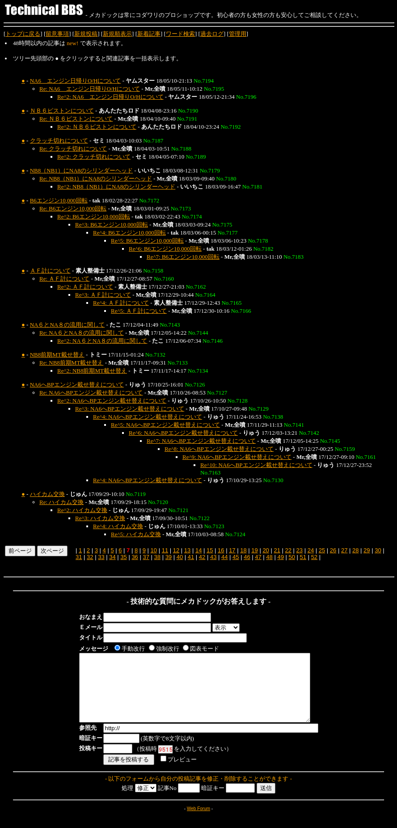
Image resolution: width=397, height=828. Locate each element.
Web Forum (198, 822)
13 (187, 550)
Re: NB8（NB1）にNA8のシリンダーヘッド (95, 178)
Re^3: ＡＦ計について (103, 294)
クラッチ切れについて (59, 140)
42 (202, 557)
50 (291, 557)
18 (243, 550)
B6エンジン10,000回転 (59, 200)
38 (157, 557)
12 (176, 550)
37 (146, 557)
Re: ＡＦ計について (64, 278)
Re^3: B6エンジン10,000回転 (111, 224)
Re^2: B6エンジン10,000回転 (93, 216)
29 (366, 550)
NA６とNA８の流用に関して (67, 324)
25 (322, 550)
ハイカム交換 (47, 494)
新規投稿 (85, 33)
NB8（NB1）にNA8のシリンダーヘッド (81, 170)
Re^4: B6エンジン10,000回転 (129, 232)
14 (198, 550)
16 (221, 550)
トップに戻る (22, 33)
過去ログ (212, 33)
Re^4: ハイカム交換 (118, 526)
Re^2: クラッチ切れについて (94, 156)
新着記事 (148, 33)
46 (247, 557)
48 (269, 557)
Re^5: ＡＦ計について (139, 310)
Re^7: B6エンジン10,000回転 (183, 256)
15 (210, 550)
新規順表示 (117, 33)
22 (288, 550)
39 (168, 557)
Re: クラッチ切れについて (73, 148)
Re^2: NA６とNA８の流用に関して (102, 340)
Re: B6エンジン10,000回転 (72, 208)
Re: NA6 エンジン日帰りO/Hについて (89, 88)
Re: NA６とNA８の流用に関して (81, 332)
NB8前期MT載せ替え (57, 354)
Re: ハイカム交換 (61, 502)
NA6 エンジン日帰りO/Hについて (75, 80)
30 (378, 550)
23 (299, 550)
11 (165, 550)
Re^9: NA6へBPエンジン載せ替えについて (236, 457)
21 (277, 550)
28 (355, 550)
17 (232, 550)
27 (344, 550)
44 (224, 557)
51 (303, 557)
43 (213, 557)
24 (311, 550)
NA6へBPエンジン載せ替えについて (77, 384)
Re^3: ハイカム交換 (100, 518)
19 (254, 550)
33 (101, 557)
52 (314, 557)
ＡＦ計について (50, 270)
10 (154, 550)
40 (180, 557)
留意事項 (57, 33)
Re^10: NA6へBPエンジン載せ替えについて (256, 465)
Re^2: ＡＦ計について (85, 286)
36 (134, 557)
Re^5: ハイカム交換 (136, 534)
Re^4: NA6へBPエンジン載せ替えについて (147, 416)
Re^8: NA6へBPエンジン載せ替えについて (219, 449)
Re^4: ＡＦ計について (121, 302)
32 (90, 557)
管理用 (237, 33)
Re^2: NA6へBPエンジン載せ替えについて (111, 400)
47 (258, 557)
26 (333, 550)
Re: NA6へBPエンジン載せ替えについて (91, 392)
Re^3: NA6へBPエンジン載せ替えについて (129, 408)
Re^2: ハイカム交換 (82, 510)
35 (123, 557)
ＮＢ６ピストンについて (62, 110)
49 (280, 557)
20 (265, 550)
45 (235, 557)
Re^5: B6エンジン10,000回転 (147, 240)
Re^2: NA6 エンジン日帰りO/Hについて (110, 96)
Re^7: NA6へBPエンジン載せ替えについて (201, 440)
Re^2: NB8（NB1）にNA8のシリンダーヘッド (116, 186)
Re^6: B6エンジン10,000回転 (165, 248)
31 (79, 557)
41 (191, 557)
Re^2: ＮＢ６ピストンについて (96, 126)
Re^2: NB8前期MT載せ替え (92, 370)
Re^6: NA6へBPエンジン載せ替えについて (183, 432)
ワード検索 (180, 33)
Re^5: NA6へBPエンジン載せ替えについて (165, 424)
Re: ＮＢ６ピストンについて (76, 118)
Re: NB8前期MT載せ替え (71, 362)
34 (112, 557)
